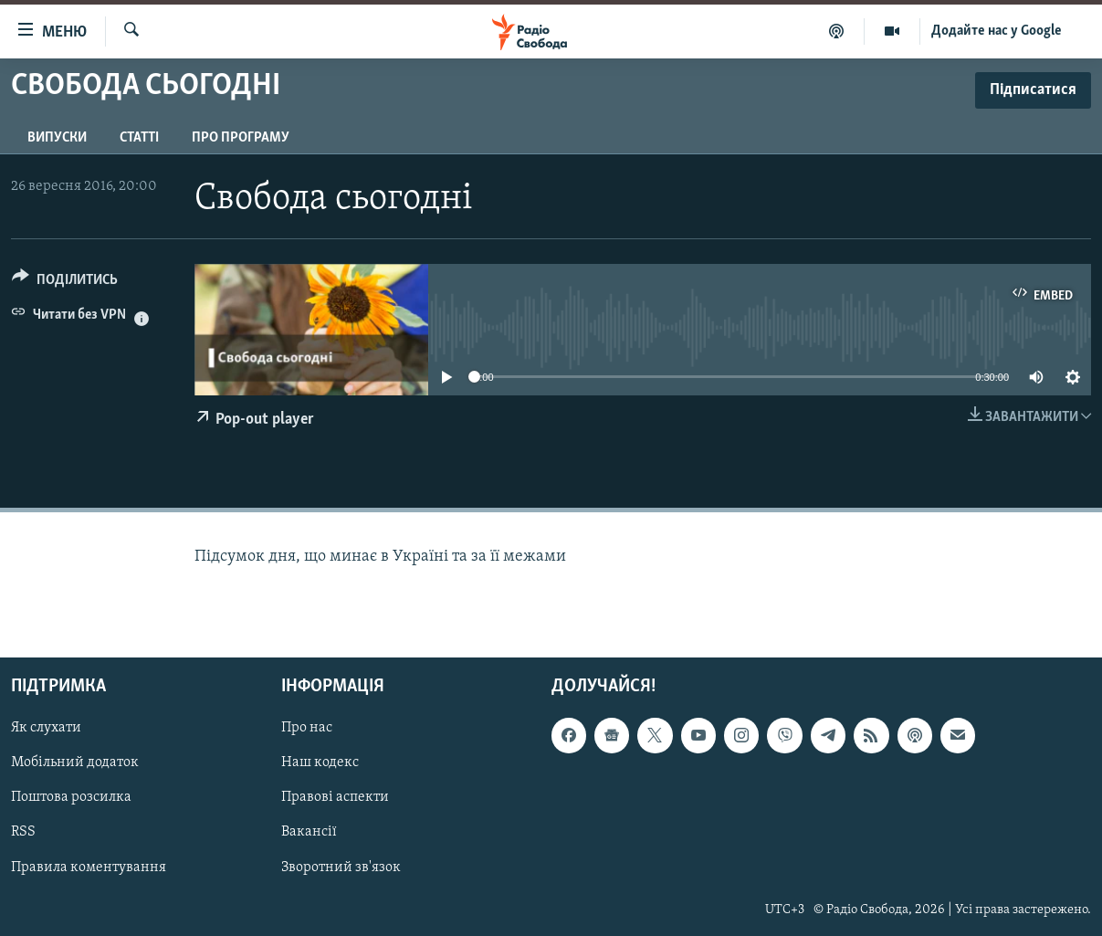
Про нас (306, 728)
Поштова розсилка (71, 798)
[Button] (65, 282)
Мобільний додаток (75, 763)
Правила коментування (88, 867)
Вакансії (309, 833)
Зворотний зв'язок (341, 867)
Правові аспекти (335, 798)
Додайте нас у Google (996, 31)
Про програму (240, 138)
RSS (23, 833)
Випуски (57, 138)
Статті (139, 138)
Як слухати (46, 728)
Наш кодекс (320, 763)
